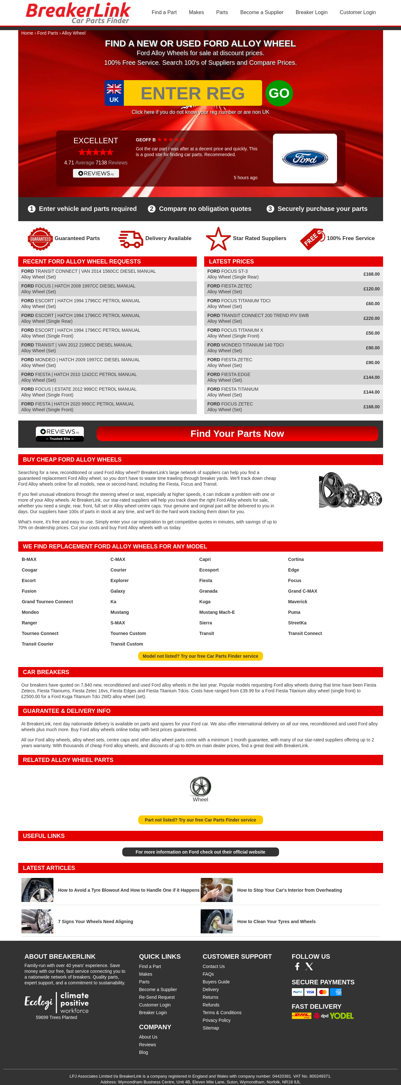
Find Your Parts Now (237, 433)
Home (27, 33)
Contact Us (214, 966)
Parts (222, 12)
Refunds (211, 1004)
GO (279, 93)
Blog (143, 1052)
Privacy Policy (216, 1020)
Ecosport (209, 569)
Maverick (297, 601)
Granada (208, 591)
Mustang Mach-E (217, 612)
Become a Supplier (262, 12)
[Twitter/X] (309, 968)
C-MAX (117, 559)
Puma (294, 612)
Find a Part (164, 12)
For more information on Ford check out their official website (200, 852)
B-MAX (29, 559)
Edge (293, 569)
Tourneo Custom (128, 633)
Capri (205, 559)
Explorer (119, 580)
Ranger (29, 622)
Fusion (29, 591)
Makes (196, 12)
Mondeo (30, 612)
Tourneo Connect (40, 633)
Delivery (211, 989)
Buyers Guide (216, 981)
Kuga (205, 601)
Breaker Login (312, 12)
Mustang (119, 612)
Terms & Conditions (222, 1012)
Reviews (147, 1044)
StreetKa (297, 622)
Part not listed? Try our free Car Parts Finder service (200, 819)
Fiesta (205, 580)
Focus (294, 580)
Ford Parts (47, 33)
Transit (206, 633)
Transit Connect (305, 633)
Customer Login (358, 12)
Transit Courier (38, 644)
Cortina (296, 559)
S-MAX (117, 622)
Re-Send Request (157, 997)
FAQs (208, 974)
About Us (148, 1036)
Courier (118, 569)
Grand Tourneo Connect (47, 601)
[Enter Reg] (193, 93)
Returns (210, 997)
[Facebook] (297, 968)
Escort (29, 580)
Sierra (205, 622)
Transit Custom (126, 644)
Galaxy (117, 591)
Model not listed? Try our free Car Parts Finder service (200, 656)
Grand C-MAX (302, 591)
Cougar (29, 569)
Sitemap (211, 1028)
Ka (113, 601)
